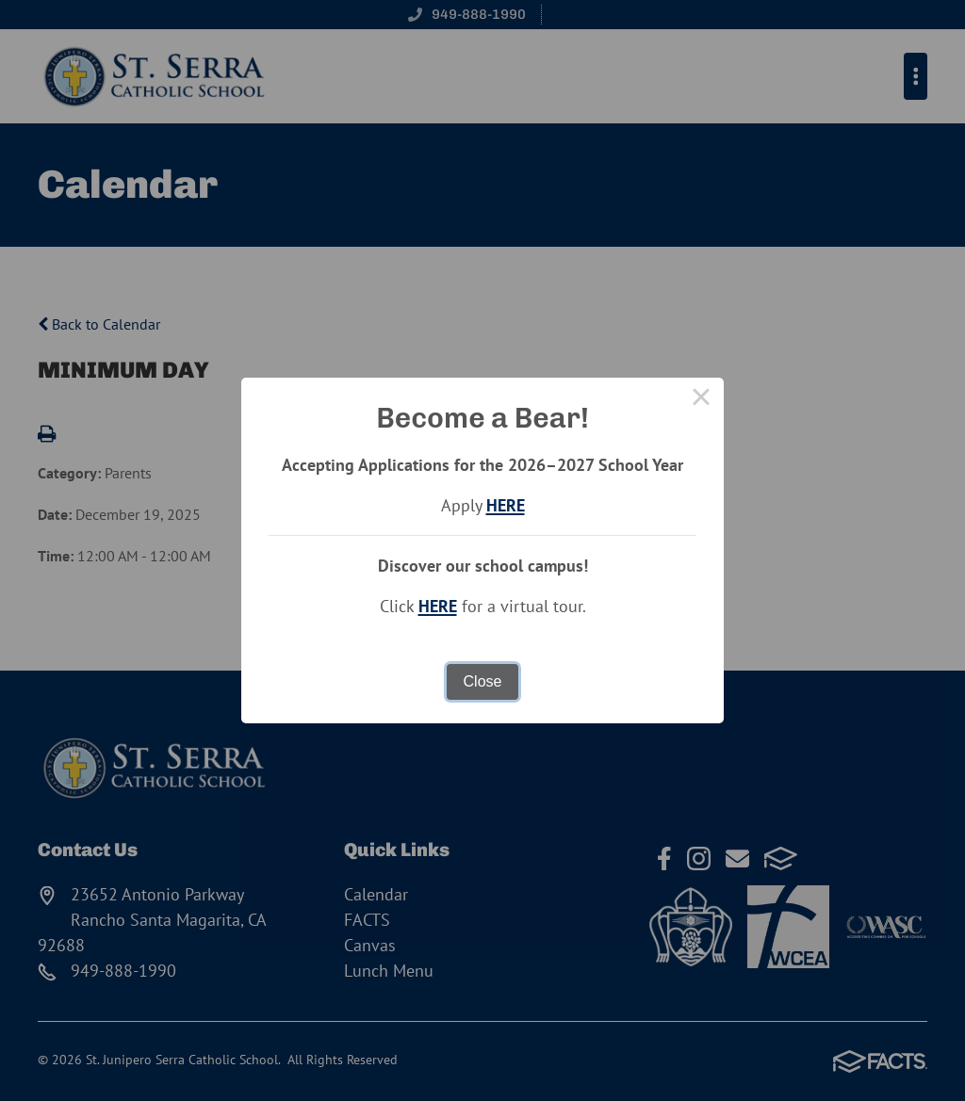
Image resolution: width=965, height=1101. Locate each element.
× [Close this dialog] (701, 400)
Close (483, 681)
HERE (505, 505)
